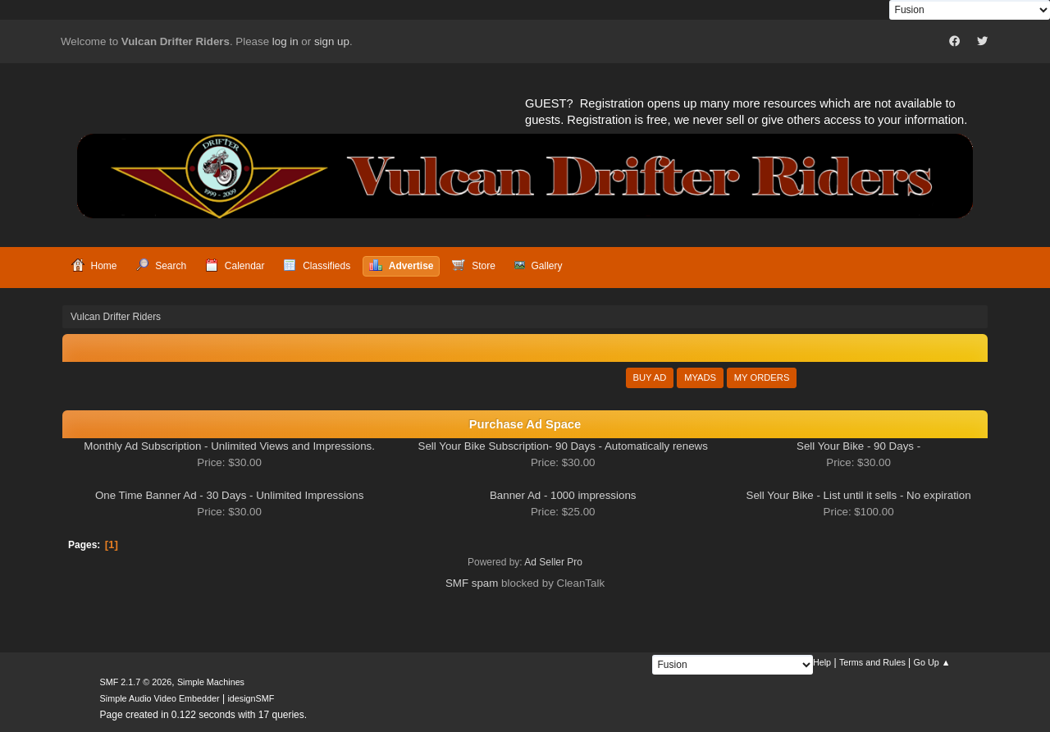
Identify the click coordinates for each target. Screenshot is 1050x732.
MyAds (700, 377)
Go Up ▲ (932, 662)
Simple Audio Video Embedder (160, 698)
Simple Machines (210, 682)
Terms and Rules (872, 662)
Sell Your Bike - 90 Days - (858, 446)
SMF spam (471, 583)
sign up (331, 41)
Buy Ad (650, 377)
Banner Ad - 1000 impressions (563, 495)
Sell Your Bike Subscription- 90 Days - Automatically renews (563, 446)
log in (285, 41)
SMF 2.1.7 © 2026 (136, 682)
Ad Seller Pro (553, 562)
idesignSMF (250, 698)
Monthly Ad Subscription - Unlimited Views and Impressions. (229, 446)
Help (822, 662)
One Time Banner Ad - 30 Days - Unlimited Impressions (229, 495)
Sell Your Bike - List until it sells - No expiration (858, 495)
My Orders (762, 377)
